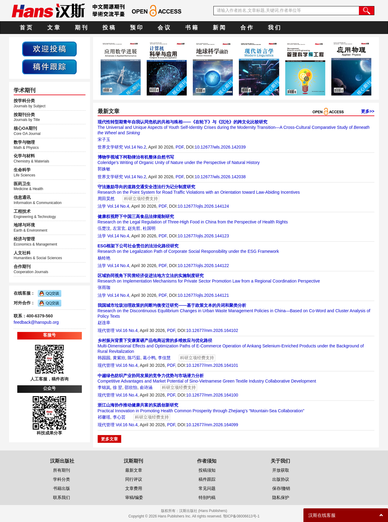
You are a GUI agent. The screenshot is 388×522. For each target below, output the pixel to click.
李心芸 (119, 417)
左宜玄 (119, 228)
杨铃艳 (104, 258)
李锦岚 (104, 387)
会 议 (164, 28)
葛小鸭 (149, 357)
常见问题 (207, 488)
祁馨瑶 (104, 417)
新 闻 (219, 28)
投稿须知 (207, 470)
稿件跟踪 (207, 479)
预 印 (136, 28)
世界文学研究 (110, 147)
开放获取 (280, 470)
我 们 (274, 28)
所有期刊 (61, 470)
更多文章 (109, 439)
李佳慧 (164, 357)
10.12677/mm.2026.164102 (212, 330)
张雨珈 (104, 287)
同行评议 (133, 479)
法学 (102, 206)
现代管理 (106, 330)
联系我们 (61, 497)
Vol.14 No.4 (118, 206)
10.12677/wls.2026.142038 (220, 176)
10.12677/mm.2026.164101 (212, 365)
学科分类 (61, 479)
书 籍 (191, 28)
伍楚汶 (104, 228)
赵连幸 (104, 322)
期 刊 (81, 28)
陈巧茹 (134, 357)
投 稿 (108, 28)
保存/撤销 (281, 488)
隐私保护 (280, 497)
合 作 (246, 28)
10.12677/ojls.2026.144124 (203, 206)
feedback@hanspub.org (36, 322)
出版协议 (280, 479)
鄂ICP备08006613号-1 (241, 516)
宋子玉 (104, 139)
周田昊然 (106, 198)
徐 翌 (117, 387)
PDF (179, 147)
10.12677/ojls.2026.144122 (203, 265)
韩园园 (104, 357)
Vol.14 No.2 (135, 147)
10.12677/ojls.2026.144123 (203, 235)
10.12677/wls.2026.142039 (220, 147)
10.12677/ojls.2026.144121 (203, 295)
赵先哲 (134, 228)
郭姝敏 (104, 168)
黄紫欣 (119, 357)
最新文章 (133, 470)
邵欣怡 (131, 387)
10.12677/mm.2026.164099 (212, 424)
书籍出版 (61, 488)
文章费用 (133, 488)
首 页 (26, 28)
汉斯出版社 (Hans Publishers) (203, 511)
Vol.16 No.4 (127, 330)
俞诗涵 (146, 387)
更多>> (367, 111)
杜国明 (149, 228)
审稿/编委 (134, 497)
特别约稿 (207, 497)
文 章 (53, 28)
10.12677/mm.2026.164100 (212, 395)
